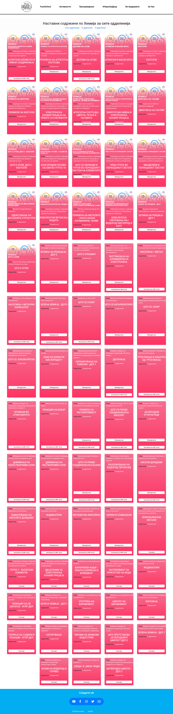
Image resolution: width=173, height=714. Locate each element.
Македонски (54, 71)
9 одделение (100, 28)
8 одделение (87, 28)
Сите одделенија (72, 28)
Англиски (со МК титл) (21, 78)
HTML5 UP (97, 711)
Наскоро (152, 552)
